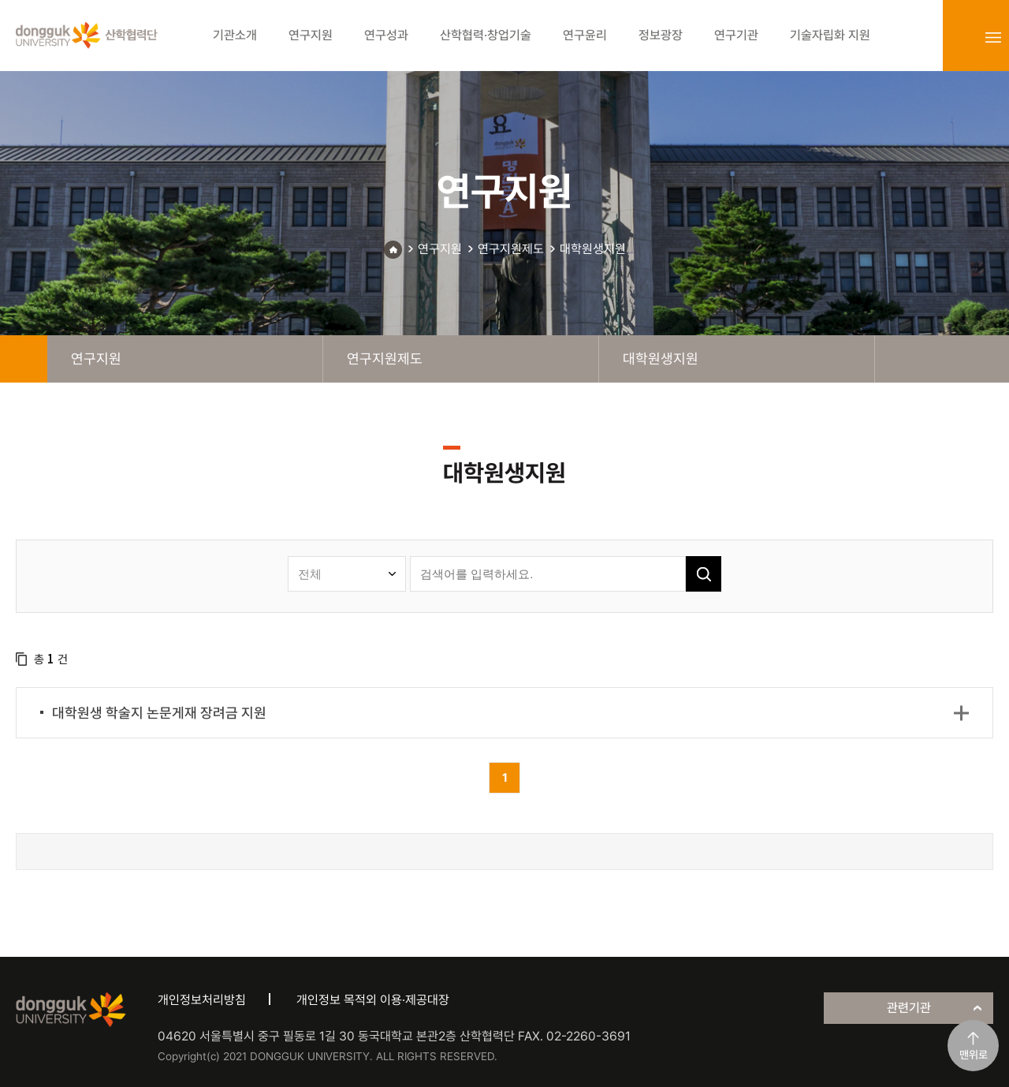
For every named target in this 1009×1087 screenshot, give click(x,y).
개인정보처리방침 (202, 999)
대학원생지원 (593, 248)
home (23, 359)
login (958, 37)
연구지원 (440, 248)
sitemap (993, 37)
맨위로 (973, 1054)
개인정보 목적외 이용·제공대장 (372, 999)
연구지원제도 (511, 248)
